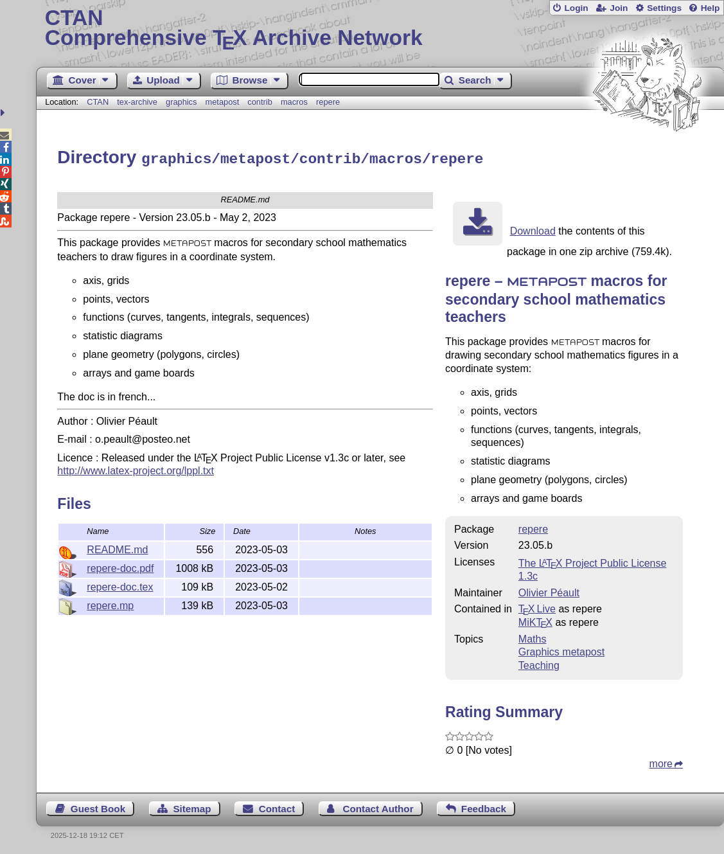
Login (576, 8)
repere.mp (110, 603)
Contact (277, 806)
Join (619, 8)
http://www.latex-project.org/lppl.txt (135, 468)
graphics (181, 102)
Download (533, 229)
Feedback (483, 806)
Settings (664, 8)
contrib (259, 102)
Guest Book (98, 806)
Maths (532, 637)
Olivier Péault (548, 590)
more (661, 761)
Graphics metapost (561, 650)
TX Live (537, 606)
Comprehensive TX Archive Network (380, 28)
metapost (223, 102)
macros (294, 102)
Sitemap (192, 806)
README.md (117, 547)
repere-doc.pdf (120, 566)
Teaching (539, 663)
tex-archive (137, 102)
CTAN (98, 102)
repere (328, 102)
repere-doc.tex (120, 585)
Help (710, 8)
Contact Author (378, 806)
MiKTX (535, 620)
